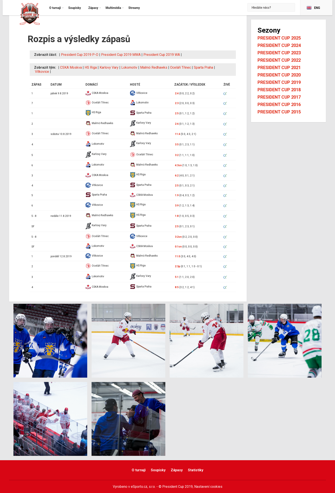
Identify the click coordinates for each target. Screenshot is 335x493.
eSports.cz (139, 487)
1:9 (177, 195)
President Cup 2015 (279, 112)
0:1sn (178, 246)
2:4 (177, 93)
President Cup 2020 (279, 75)
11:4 (177, 134)
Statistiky (195, 470)
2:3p (177, 266)
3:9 (177, 205)
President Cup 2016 (279, 104)
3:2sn (178, 236)
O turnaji (139, 470)
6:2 (177, 175)
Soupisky (158, 470)
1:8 (177, 215)
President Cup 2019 (279, 82)
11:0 (177, 256)
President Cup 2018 (279, 89)
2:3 (177, 103)
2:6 (177, 123)
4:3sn (178, 165)
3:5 (177, 144)
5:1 (177, 277)
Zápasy (177, 470)
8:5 (177, 287)
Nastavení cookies (208, 487)
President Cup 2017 (279, 97)
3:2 (177, 155)
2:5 (177, 113)
